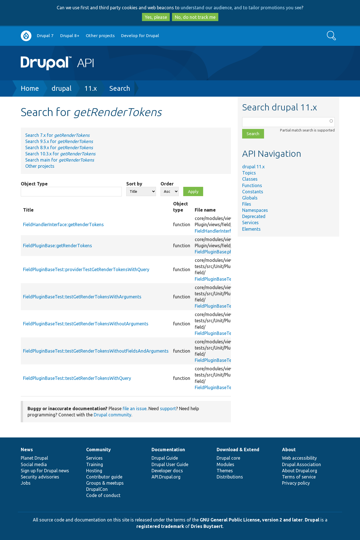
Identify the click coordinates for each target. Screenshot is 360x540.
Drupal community (112, 414)
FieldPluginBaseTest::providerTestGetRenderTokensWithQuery (86, 269)
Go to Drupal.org (26, 35)
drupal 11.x (253, 166)
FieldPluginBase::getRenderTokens (57, 245)
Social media (34, 464)
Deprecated (253, 216)
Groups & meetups (105, 482)
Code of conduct (103, 495)
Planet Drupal (34, 457)
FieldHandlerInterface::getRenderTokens (63, 224)
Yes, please (156, 17)
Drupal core (228, 457)
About (289, 449)
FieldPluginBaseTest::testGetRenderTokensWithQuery (77, 378)
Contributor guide (104, 476)
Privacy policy (296, 482)
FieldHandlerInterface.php (221, 230)
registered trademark (160, 526)
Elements (251, 229)
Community (98, 449)
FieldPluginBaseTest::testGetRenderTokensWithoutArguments (85, 323)
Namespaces (255, 210)
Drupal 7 (45, 35)
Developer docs (167, 470)
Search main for (59, 159)
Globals (250, 197)
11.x (90, 88)
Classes (250, 178)
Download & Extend (238, 449)
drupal (62, 88)
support (168, 408)
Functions (252, 185)
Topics (249, 172)
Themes (225, 470)
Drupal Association (301, 464)
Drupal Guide (165, 457)
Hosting (94, 470)
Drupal (312, 519)
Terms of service (299, 476)
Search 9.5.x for (59, 141)
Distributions (230, 476)
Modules (225, 464)
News (27, 449)
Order (167, 183)
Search (119, 88)
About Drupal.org (299, 470)
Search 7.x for (57, 135)
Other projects (100, 35)
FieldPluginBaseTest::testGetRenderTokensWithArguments (82, 296)
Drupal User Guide (170, 464)
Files (246, 204)
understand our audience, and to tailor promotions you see (241, 7)
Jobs (26, 482)
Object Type (34, 183)
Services (250, 222)
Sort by (134, 183)
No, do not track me (195, 17)
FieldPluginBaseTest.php (219, 279)
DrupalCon (97, 489)
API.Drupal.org (166, 476)
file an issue (134, 408)
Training (94, 464)
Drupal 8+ (69, 35)
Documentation (168, 449)
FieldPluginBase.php (215, 251)
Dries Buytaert (207, 526)
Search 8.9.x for (59, 147)
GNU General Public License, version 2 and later (251, 519)
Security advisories (40, 476)
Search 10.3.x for (60, 153)
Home (30, 88)
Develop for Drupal (140, 35)
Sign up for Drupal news (45, 470)
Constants (252, 191)
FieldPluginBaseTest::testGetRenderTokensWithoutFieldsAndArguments (96, 350)
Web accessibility (299, 457)
